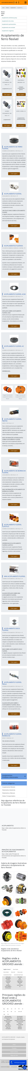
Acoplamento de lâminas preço (9, 17)
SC (22, 1008)
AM (4, 1014)
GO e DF (20, 1011)
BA (11, 1011)
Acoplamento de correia (8, 21)
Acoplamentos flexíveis (8, 787)
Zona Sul (13, 972)
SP (15, 1008)
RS (4, 1011)
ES (11, 1008)
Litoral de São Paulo (18, 974)
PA (8, 1014)
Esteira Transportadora (8, 796)
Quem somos (14, 1052)
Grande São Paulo (7, 974)
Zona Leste (20, 972)
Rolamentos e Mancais (8, 793)
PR (18, 1008)
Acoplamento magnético (8, 30)
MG (8, 1008)
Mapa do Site (14, 1055)
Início (14, 1044)
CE (15, 1011)
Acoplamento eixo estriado (8, 27)
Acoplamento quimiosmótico (9, 24)
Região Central (7, 969)
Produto (14, 1048)
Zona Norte (15, 969)
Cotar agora (7, 94)
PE (7, 1011)
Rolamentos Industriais (8, 790)
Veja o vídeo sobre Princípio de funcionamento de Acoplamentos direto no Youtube (14, 855)
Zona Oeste (6, 972)
